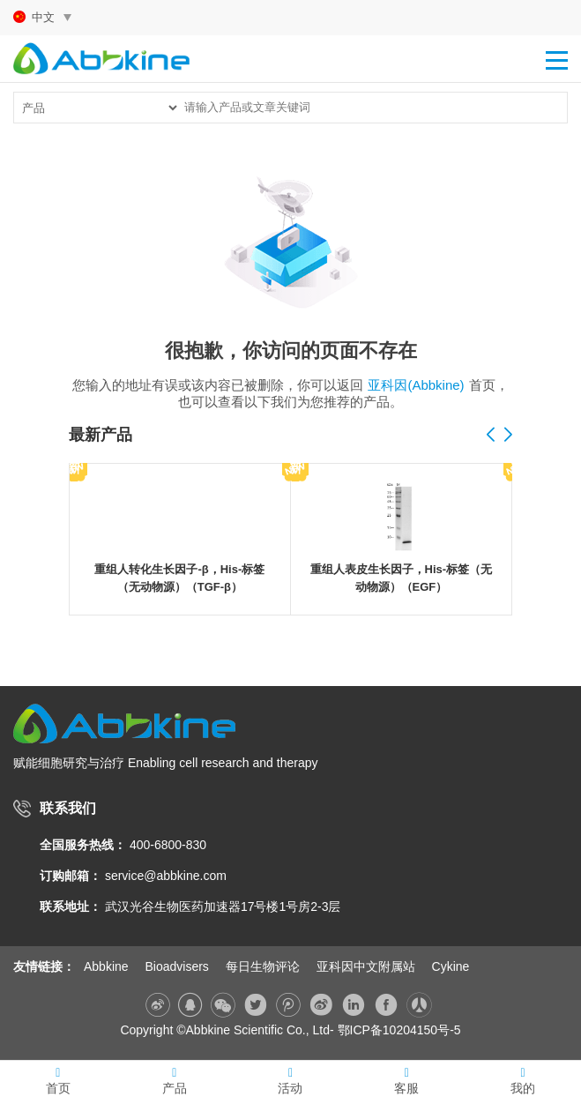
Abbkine (106, 966)
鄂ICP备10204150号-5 (399, 1030)
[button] (507, 436)
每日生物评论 (263, 966)
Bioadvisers (176, 966)
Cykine (451, 966)
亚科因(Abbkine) (416, 384)
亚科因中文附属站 (366, 966)
